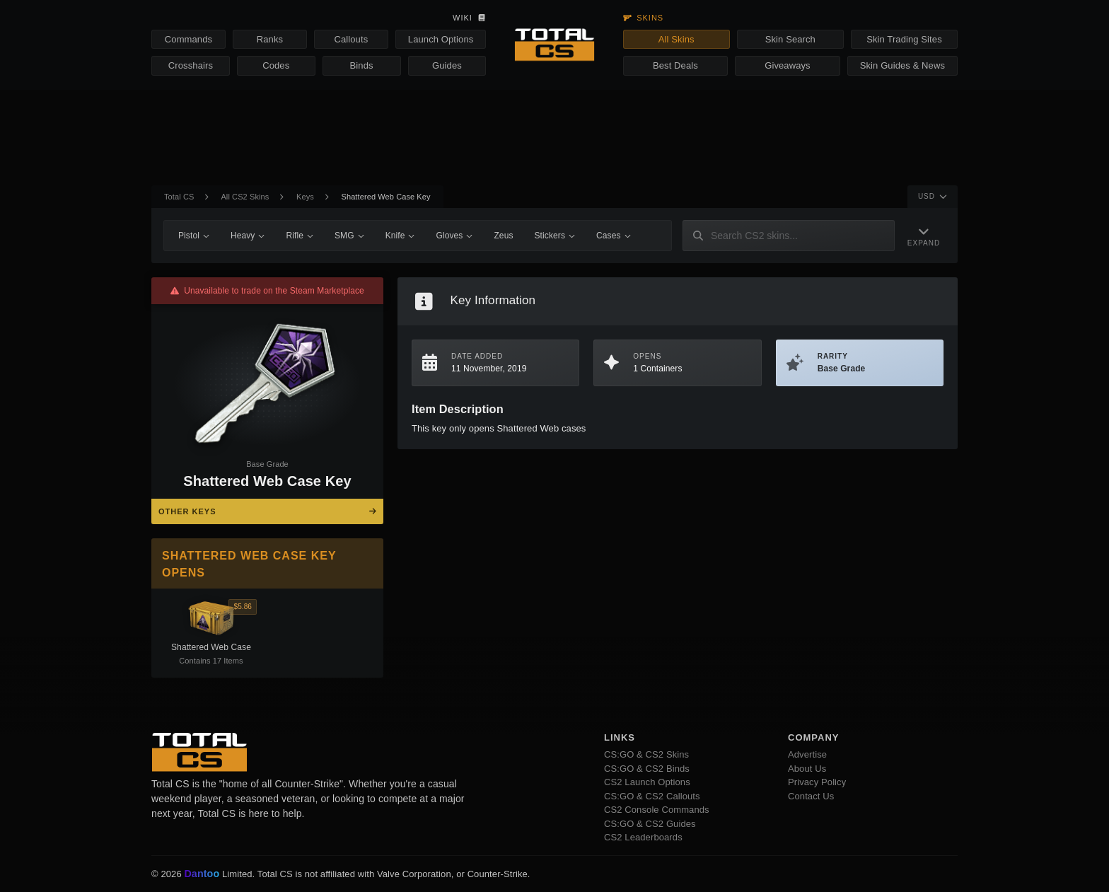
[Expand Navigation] (923, 236)
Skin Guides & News (902, 65)
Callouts (351, 39)
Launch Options (440, 39)
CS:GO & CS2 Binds (647, 768)
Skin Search (790, 39)
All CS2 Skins (245, 196)
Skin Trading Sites (904, 39)
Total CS (179, 196)
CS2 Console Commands (656, 809)
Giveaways (787, 65)
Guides (447, 65)
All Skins (676, 39)
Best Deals (675, 65)
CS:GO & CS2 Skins (646, 754)
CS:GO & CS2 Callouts (652, 796)
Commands (188, 39)
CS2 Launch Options (647, 782)
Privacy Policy (817, 782)
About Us (807, 768)
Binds (361, 65)
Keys (305, 196)
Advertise (807, 754)
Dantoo (202, 874)
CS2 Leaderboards (643, 837)
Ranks (270, 39)
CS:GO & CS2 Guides (650, 823)
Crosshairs (190, 65)
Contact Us (811, 796)
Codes (275, 65)
